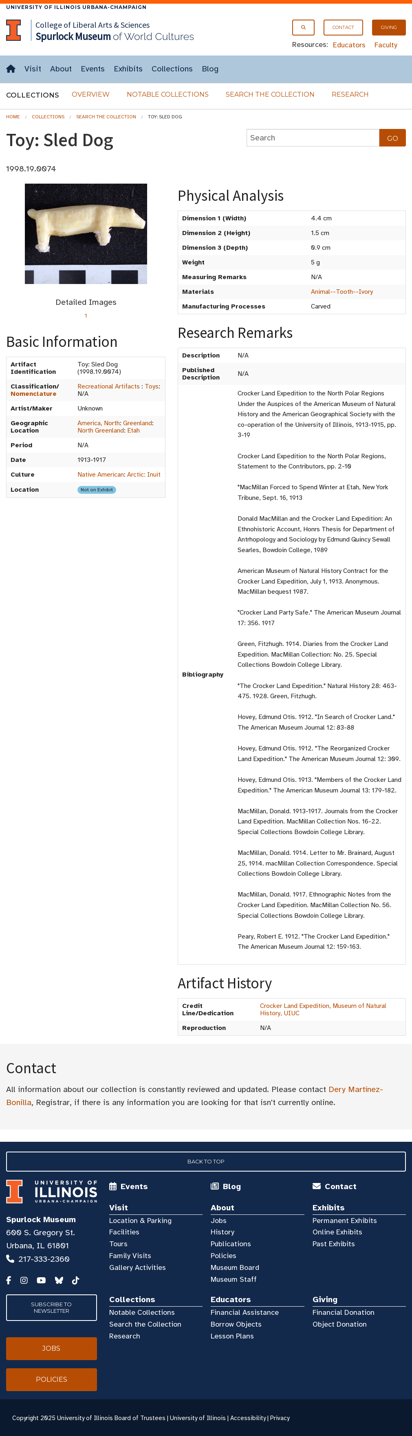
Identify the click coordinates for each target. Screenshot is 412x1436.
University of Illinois (198, 1418)
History (222, 1231)
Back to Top (206, 1161)
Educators (349, 44)
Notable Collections (168, 94)
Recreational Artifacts (108, 386)
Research (350, 94)
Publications (231, 1243)
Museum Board (235, 1267)
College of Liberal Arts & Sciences (92, 25)
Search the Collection (270, 94)
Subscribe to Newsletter (51, 1307)
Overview (91, 94)
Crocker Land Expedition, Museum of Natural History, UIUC (323, 1009)
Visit (32, 69)
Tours (118, 1243)
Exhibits (128, 69)
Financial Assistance (245, 1312)
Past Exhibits (334, 1243)
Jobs (219, 1220)
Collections (172, 69)
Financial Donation (344, 1312)
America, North (98, 423)
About (61, 69)
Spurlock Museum (41, 1219)
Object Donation (340, 1324)
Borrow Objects (236, 1324)
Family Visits (130, 1255)
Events (93, 69)
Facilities (124, 1231)
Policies (223, 1255)
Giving (389, 27)
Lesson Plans (232, 1336)
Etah (133, 430)
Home (13, 117)
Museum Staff (234, 1279)
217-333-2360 (44, 1259)
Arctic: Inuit (144, 475)
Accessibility (248, 1418)
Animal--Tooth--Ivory (342, 292)
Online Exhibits (337, 1231)
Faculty (386, 44)
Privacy (279, 1418)
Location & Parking (140, 1220)
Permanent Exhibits (345, 1220)
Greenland (137, 423)
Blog (210, 69)
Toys (152, 386)
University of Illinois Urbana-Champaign (76, 7)
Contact (343, 27)
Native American (100, 475)
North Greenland (100, 430)
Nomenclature (34, 394)
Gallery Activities (137, 1267)
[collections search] (313, 137)
